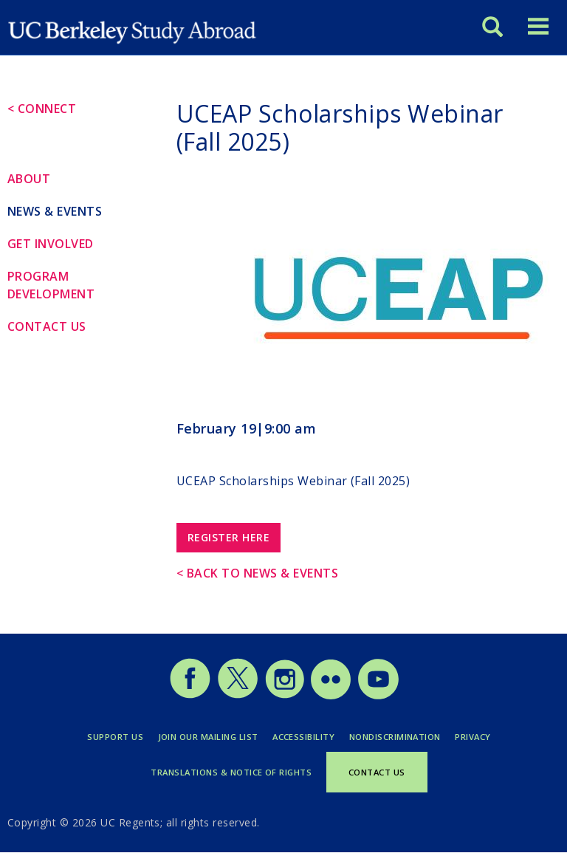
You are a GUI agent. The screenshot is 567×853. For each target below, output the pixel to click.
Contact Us (46, 326)
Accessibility (303, 736)
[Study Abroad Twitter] (238, 696)
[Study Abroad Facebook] (190, 696)
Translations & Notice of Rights (231, 772)
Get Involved (50, 244)
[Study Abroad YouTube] (377, 696)
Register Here (228, 537)
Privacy (472, 736)
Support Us (115, 736)
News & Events (54, 211)
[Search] (492, 25)
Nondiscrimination (395, 736)
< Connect (41, 108)
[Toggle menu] (538, 25)
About (28, 179)
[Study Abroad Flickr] (330, 696)
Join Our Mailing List (208, 736)
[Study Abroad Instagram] (285, 696)
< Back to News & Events (257, 573)
